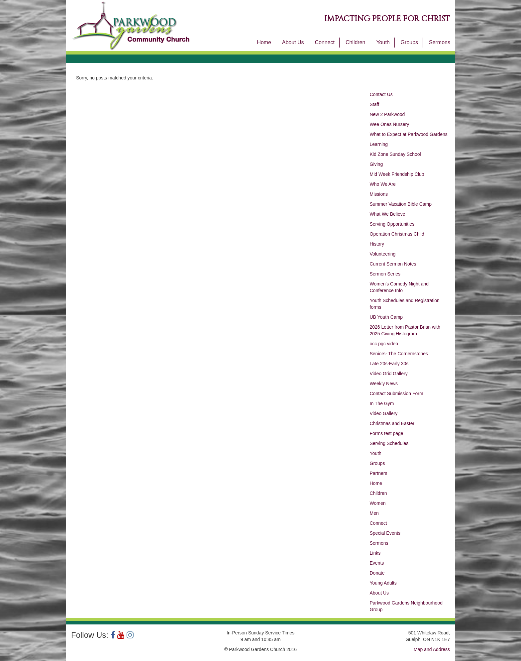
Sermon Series (385, 273)
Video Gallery (384, 413)
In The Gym (382, 403)
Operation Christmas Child (397, 234)
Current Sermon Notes (393, 264)
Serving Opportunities (392, 224)
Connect (325, 42)
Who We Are (383, 184)
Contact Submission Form (396, 393)
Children (355, 42)
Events (377, 563)
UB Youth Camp (386, 317)
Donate (377, 573)
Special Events (385, 533)
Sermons (439, 42)
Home (264, 42)
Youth (382, 42)
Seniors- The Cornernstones (399, 353)
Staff (374, 104)
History (377, 244)
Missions (379, 194)
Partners (378, 473)
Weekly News (384, 383)
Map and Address (432, 649)
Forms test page (386, 433)
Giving (376, 164)
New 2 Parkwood (387, 114)
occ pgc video (384, 343)
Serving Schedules (389, 443)
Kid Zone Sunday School (395, 154)
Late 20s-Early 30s (389, 363)
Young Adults (383, 583)
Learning (379, 144)
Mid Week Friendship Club (397, 174)
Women (378, 503)
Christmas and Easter (392, 423)
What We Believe (387, 214)
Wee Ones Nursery (389, 124)
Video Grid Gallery (389, 373)
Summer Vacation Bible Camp (401, 204)
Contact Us (381, 94)
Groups (409, 42)
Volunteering (383, 254)
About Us (293, 42)
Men (374, 513)
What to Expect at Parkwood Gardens (409, 134)
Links (375, 553)
